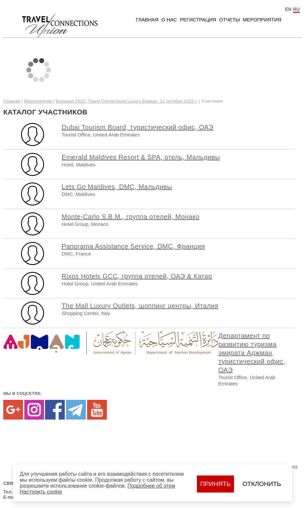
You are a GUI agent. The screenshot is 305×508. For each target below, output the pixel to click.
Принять (215, 483)
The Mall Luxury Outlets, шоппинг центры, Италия (140, 305)
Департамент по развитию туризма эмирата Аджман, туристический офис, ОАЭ (251, 353)
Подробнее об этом (151, 486)
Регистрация (198, 19)
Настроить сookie (41, 492)
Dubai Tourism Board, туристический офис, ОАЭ (138, 127)
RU (296, 9)
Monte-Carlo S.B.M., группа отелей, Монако (130, 216)
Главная (147, 19)
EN (288, 9)
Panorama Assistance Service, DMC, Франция (133, 246)
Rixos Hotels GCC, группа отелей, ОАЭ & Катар (137, 276)
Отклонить (262, 483)
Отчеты (229, 19)
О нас (169, 19)
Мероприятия (262, 19)
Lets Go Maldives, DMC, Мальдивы (117, 186)
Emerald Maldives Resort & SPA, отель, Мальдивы (141, 157)
